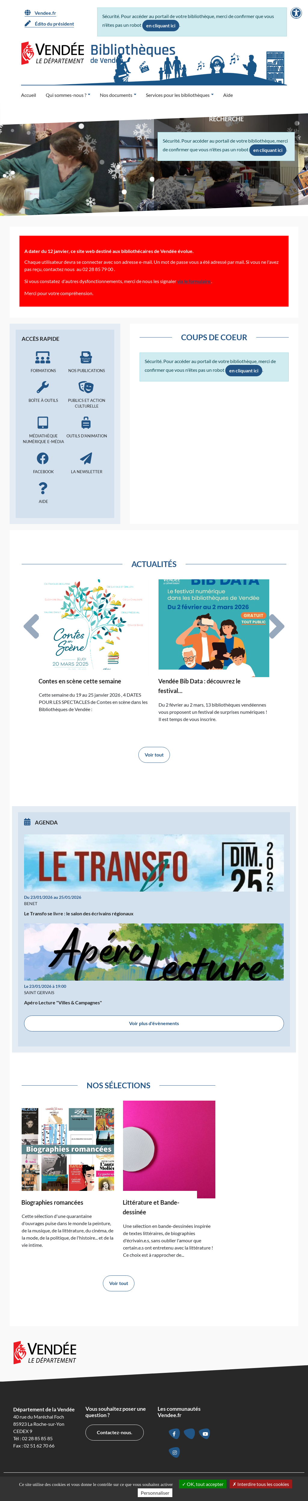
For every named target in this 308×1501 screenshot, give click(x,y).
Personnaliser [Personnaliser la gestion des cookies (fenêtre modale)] (155, 1493)
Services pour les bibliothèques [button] (178, 95)
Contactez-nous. (114, 1432)
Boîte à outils (43, 392)
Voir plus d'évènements (154, 1023)
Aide (228, 95)
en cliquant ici (160, 25)
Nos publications (86, 362)
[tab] (31, 626)
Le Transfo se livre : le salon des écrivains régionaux (79, 913)
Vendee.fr (40, 13)
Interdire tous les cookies (261, 1484)
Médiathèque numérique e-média (43, 430)
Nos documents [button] (116, 95)
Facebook (43, 463)
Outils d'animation (86, 427)
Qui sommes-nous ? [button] (66, 95)
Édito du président (49, 23)
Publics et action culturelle (86, 394)
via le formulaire (194, 281)
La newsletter (86, 463)
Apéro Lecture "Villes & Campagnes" (63, 1002)
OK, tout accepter (202, 1484)
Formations (43, 362)
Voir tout (154, 754)
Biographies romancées (52, 1202)
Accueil (28, 95)
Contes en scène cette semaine (79, 681)
